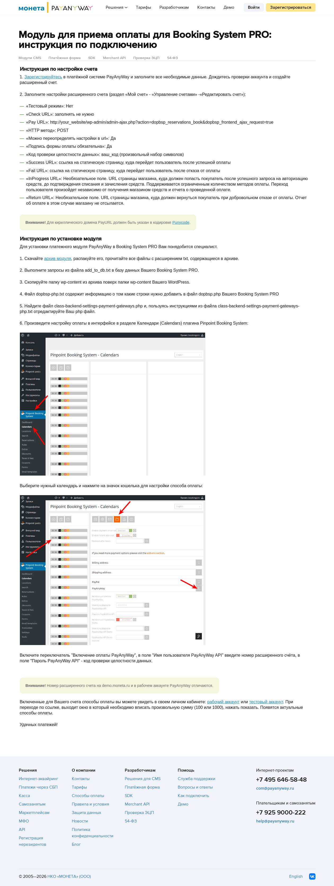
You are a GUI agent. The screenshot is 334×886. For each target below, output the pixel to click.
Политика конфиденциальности (92, 833)
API (22, 829)
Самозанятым (32, 804)
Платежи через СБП (38, 787)
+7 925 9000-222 (281, 812)
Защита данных (86, 812)
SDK (91, 58)
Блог (76, 844)
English (296, 876)
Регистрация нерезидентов (32, 841)
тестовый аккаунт (266, 702)
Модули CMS (30, 58)
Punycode (180, 222)
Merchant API (114, 58)
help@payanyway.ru (275, 821)
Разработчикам (174, 7)
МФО (24, 821)
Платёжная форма (64, 58)
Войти (254, 7)
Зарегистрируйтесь (43, 77)
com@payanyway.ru (275, 788)
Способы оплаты (88, 795)
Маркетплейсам (34, 812)
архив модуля (57, 258)
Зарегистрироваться (290, 7)
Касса (24, 795)
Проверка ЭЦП (146, 58)
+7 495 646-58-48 (281, 780)
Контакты (206, 7)
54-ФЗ (172, 58)
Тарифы (143, 7)
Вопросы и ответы (195, 787)
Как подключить (193, 795)
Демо (229, 7)
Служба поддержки (196, 778)
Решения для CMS (143, 778)
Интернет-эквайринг (38, 778)
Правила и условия (90, 804)
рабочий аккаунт (223, 702)
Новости (80, 821)
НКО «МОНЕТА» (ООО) (69, 876)
